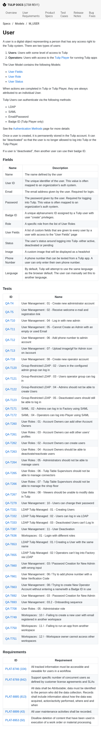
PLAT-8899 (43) (15, 711)
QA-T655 (11, 554)
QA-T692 (11, 595)
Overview (11, 12)
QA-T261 (11, 434)
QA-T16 (10, 359)
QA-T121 (11, 378)
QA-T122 (11, 389)
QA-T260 (11, 423)
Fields (8, 160)
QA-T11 (10, 329)
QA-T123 (11, 400)
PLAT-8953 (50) (15, 720)
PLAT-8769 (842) (15, 679)
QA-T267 (11, 494)
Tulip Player (62, 57)
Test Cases (64, 14)
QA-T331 (11, 509)
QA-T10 (10, 320)
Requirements (14, 652)
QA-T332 (11, 516)
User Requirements (31, 14)
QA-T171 (11, 408)
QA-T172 (11, 415)
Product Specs (50, 14)
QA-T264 (11, 462)
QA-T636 (11, 535)
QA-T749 (11, 617)
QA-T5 (9, 312)
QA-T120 (11, 367)
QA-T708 (11, 608)
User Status (15, 81)
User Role (14, 76)
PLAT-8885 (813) (15, 696)
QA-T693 (11, 602)
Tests (7, 289)
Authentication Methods (27, 128)
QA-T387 (11, 529)
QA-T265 (11, 473)
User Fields (15, 71)
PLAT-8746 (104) (15, 668)
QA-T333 (11, 522)
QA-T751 (11, 638)
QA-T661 (11, 576)
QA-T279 (11, 503)
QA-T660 (11, 565)
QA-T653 (11, 544)
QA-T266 (11, 483)
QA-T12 (10, 339)
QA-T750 (11, 628)
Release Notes (79, 14)
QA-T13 (10, 350)
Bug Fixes (92, 14)
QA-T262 (11, 443)
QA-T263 (11, 451)
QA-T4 (9, 303)
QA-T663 (11, 587)
